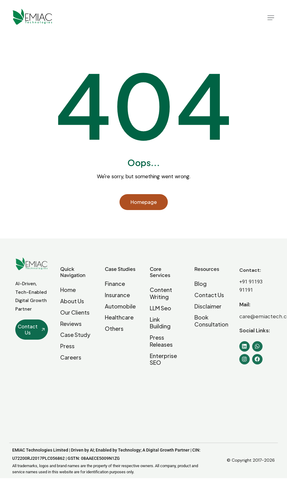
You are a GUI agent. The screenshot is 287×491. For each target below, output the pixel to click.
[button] (271, 18)
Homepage (144, 202)
